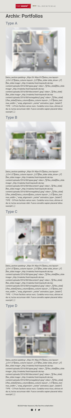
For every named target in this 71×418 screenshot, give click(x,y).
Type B (11, 117)
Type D (11, 305)
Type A (11, 23)
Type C (11, 211)
